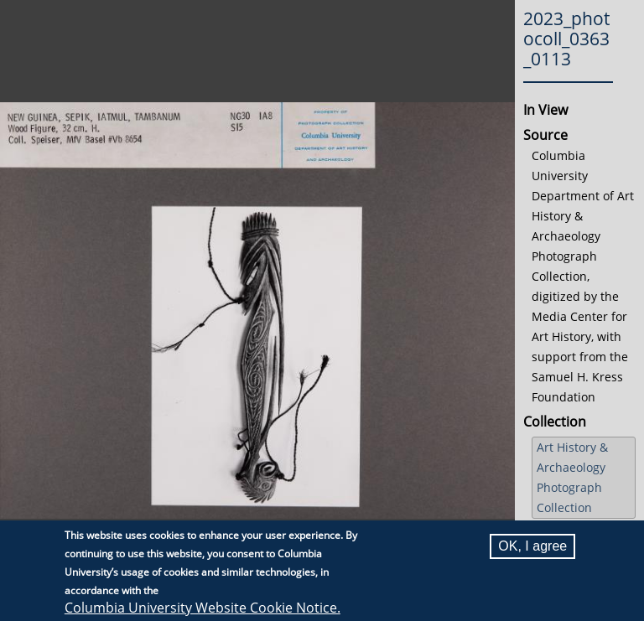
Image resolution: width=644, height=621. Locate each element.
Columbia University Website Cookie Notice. (202, 608)
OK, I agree (532, 547)
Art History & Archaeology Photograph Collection (572, 477)
